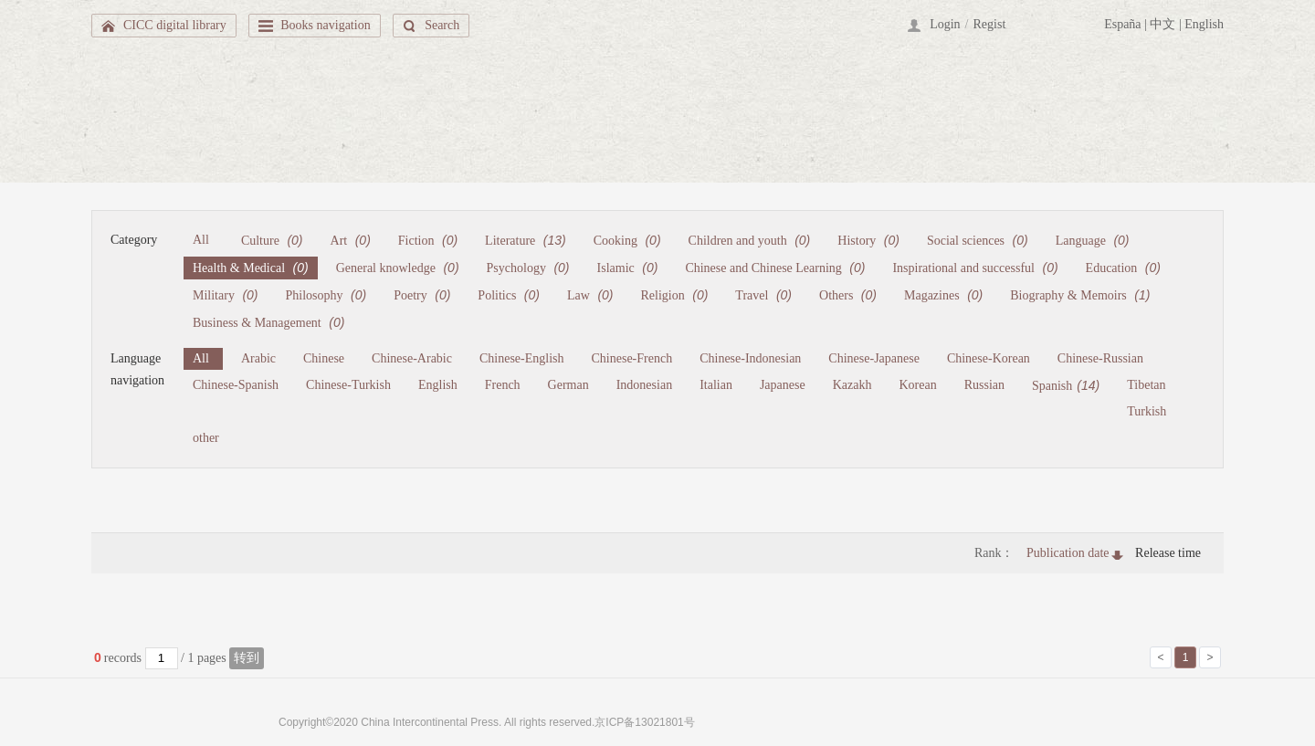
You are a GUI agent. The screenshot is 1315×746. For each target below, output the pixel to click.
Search (442, 25)
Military (225, 295)
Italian (716, 385)
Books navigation (325, 25)
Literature (525, 240)
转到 (246, 658)
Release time (1168, 553)
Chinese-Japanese (874, 358)
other (206, 438)
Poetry (422, 295)
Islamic (627, 267)
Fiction (428, 240)
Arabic (258, 358)
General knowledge (397, 267)
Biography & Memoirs (1080, 295)
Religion (675, 295)
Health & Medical (251, 267)
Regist (989, 24)
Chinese (323, 358)
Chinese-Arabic (412, 358)
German (568, 385)
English (1204, 24)
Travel (763, 295)
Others (848, 295)
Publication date (1068, 553)
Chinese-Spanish (236, 385)
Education (1123, 267)
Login (945, 24)
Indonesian (644, 385)
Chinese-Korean (988, 358)
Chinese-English (521, 358)
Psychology (528, 267)
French (503, 385)
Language (1093, 240)
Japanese (782, 385)
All (201, 240)
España (1122, 24)
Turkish (1146, 411)
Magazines (943, 295)
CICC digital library (174, 25)
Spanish (1065, 385)
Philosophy (326, 295)
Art (351, 240)
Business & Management (268, 322)
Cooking (627, 240)
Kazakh (852, 385)
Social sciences (977, 240)
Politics (509, 295)
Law (590, 295)
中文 (1162, 24)
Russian (984, 385)
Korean (917, 385)
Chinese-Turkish (348, 385)
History (868, 240)
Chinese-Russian (1100, 358)
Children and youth (750, 240)
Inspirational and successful (974, 267)
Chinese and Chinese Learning (775, 267)
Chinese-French (632, 358)
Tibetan (1146, 385)
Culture (272, 240)
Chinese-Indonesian (750, 358)
